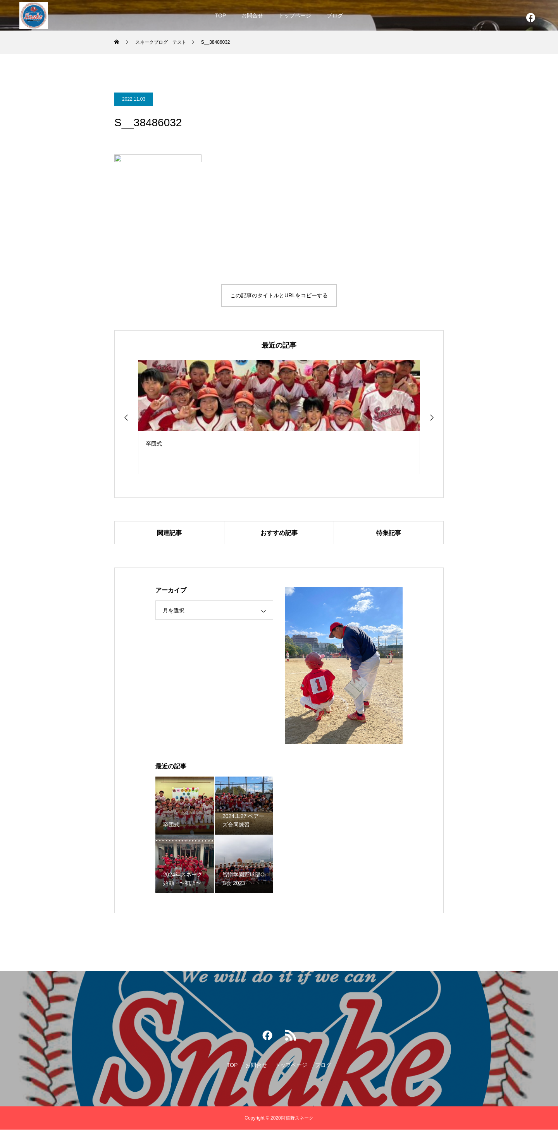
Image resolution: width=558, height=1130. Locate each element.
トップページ (295, 15)
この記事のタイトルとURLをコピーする (279, 301)
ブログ (335, 15)
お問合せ (252, 15)
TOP (220, 15)
